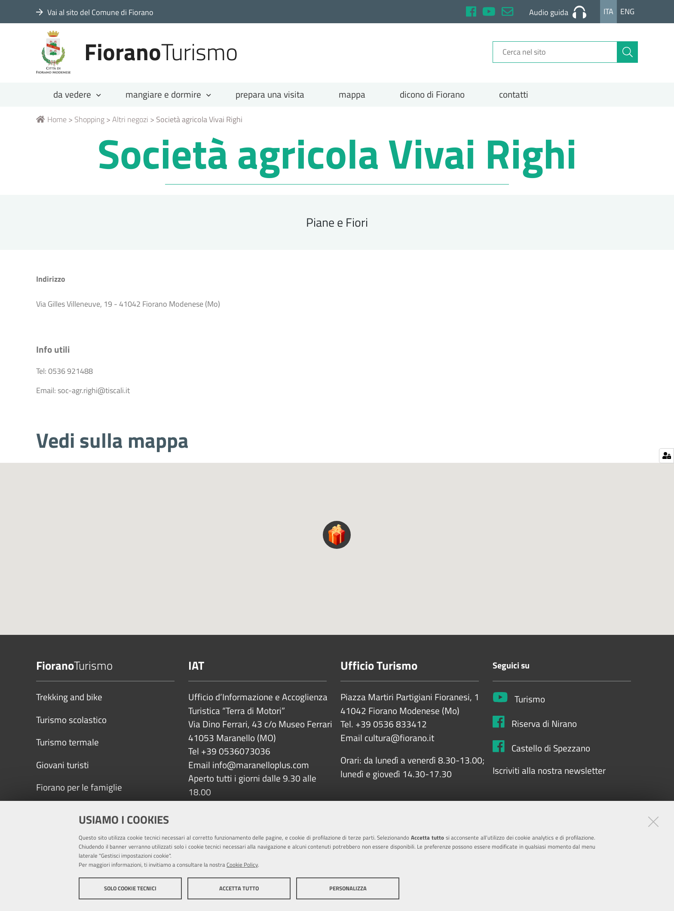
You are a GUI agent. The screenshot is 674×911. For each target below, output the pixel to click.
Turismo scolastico (71, 728)
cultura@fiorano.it (399, 746)
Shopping (89, 127)
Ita (608, 11)
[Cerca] (627, 57)
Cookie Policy (242, 865)
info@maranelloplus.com (260, 773)
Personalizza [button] (348, 888)
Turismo (530, 707)
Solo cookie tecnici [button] (130, 888)
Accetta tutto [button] (239, 888)
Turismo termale (67, 751)
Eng (627, 11)
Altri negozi (130, 127)
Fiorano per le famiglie (79, 796)
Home (51, 127)
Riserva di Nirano (544, 732)
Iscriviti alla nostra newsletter (549, 779)
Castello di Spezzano (551, 756)
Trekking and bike (69, 706)
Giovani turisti (62, 773)
